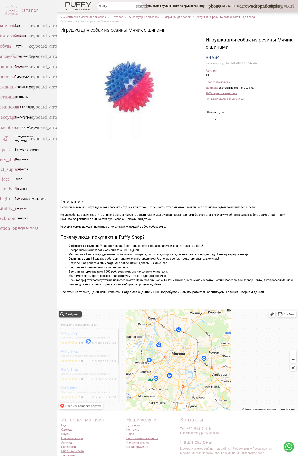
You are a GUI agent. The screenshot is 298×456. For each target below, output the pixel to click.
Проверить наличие (218, 82)
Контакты (133, 429)
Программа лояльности (142, 438)
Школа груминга (137, 446)
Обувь (65, 434)
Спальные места (72, 451)
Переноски (68, 446)
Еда (63, 425)
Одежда (67, 429)
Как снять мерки (137, 442)
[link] (158, 6)
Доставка (212, 87)
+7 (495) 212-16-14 (199, 428)
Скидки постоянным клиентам (225, 99)
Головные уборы (72, 438)
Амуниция (68, 442)
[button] (226, 6)
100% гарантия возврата (221, 93)
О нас (130, 434)
